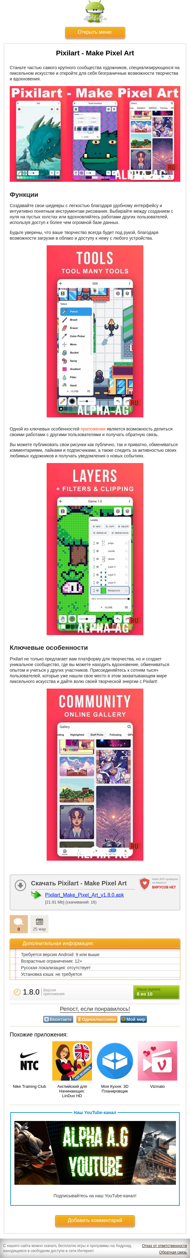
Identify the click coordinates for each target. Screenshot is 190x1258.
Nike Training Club (29, 1086)
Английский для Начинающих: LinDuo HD (72, 1091)
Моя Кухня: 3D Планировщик (115, 1088)
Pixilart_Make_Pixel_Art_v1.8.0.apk (84, 895)
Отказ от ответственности (164, 1246)
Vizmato (157, 1086)
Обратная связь (173, 1252)
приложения (93, 428)
